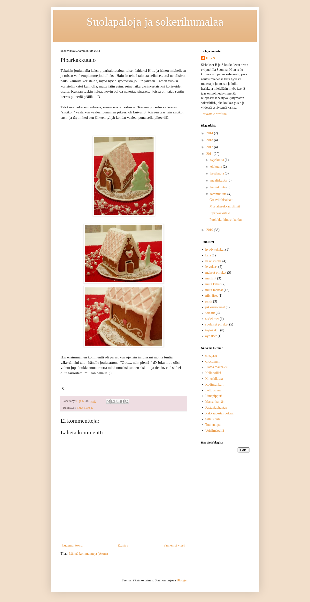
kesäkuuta (217, 173)
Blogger (182, 580)
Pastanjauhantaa (216, 407)
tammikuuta (218, 194)
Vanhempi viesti (174, 545)
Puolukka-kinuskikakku (225, 220)
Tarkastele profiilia (214, 114)
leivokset (211, 267)
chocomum (212, 361)
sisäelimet (212, 319)
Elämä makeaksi (216, 367)
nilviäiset (211, 295)
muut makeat (85, 407)
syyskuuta (217, 160)
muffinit (211, 278)
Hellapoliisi (213, 373)
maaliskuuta (218, 180)
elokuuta (216, 166)
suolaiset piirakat (216, 324)
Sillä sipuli (212, 419)
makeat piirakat (215, 272)
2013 (210, 140)
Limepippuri (213, 396)
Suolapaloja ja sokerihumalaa (154, 21)
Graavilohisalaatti (221, 200)
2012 (210, 147)
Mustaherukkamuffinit (224, 206)
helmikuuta (218, 187)
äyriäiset (211, 336)
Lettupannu (213, 390)
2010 (210, 230)
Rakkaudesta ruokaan (219, 413)
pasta (208, 301)
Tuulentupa (213, 425)
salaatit (210, 313)
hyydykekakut (215, 249)
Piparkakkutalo (219, 213)
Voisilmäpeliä (214, 430)
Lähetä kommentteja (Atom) (88, 553)
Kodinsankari (214, 384)
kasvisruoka (213, 261)
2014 (210, 133)
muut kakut (213, 284)
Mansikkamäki (215, 402)
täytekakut (212, 330)
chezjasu (211, 355)
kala (208, 255)
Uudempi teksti (72, 545)
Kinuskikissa (214, 378)
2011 (210, 154)
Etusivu (123, 545)
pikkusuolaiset (215, 307)
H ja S (210, 58)
